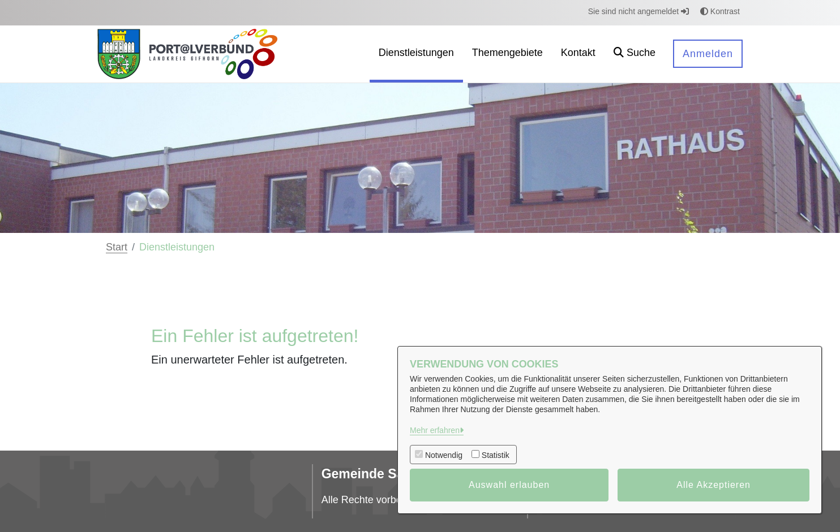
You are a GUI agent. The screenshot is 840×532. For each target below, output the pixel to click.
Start (116, 247)
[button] (635, 54)
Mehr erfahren (435, 430)
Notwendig (443, 455)
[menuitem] (416, 54)
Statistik (495, 455)
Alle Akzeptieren (713, 485)
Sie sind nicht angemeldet (638, 11)
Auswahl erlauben (509, 485)
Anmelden (708, 53)
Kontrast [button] (720, 11)
